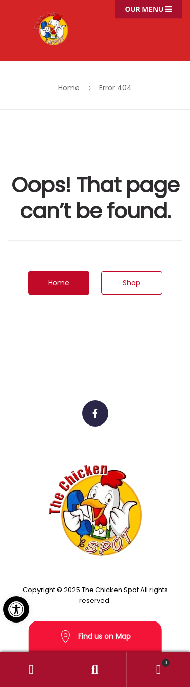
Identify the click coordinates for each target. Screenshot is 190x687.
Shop (131, 283)
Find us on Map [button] (95, 637)
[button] (16, 609)
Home (69, 88)
